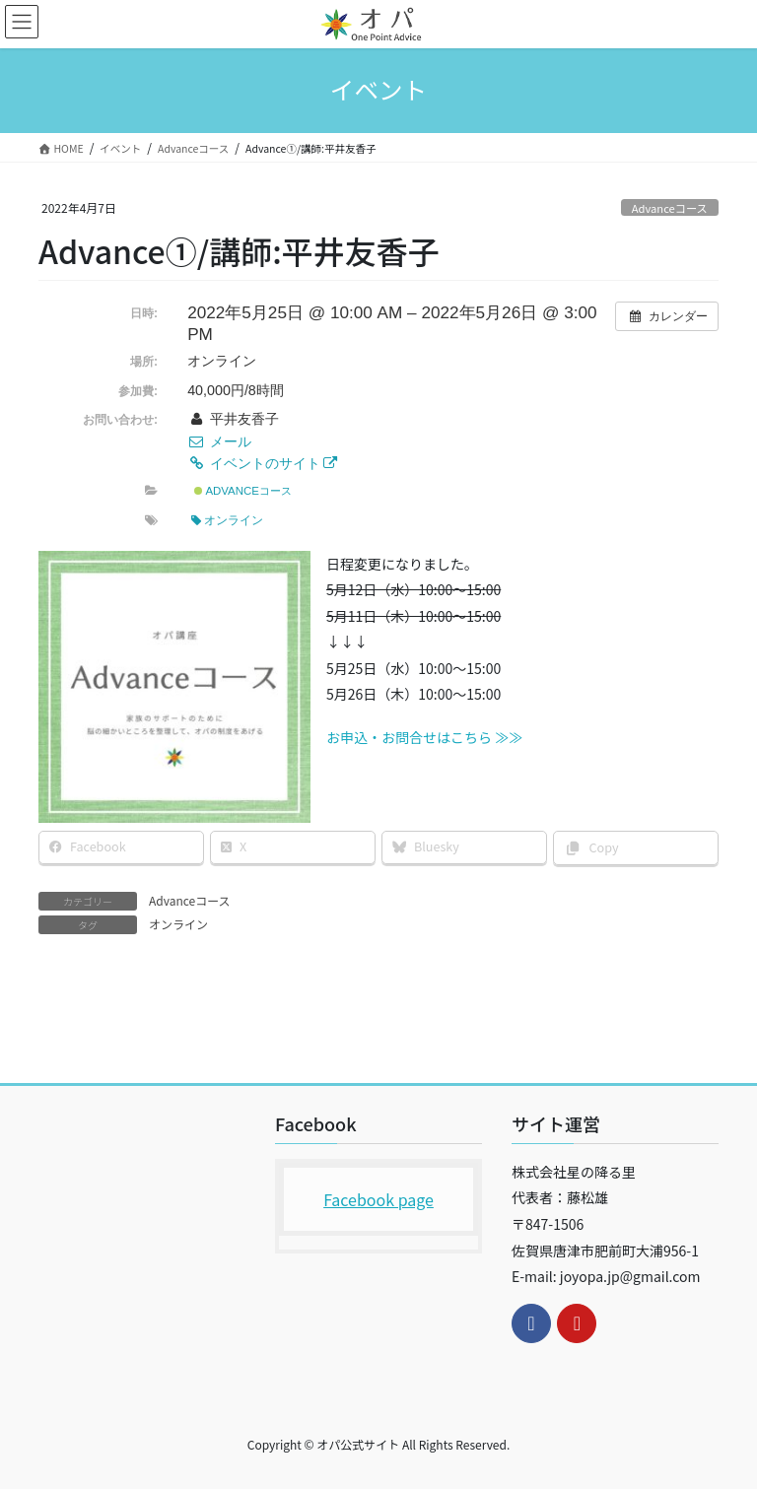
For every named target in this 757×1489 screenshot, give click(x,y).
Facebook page (378, 1199)
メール (218, 441)
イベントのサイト (262, 463)
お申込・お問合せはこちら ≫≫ (424, 737)
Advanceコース (670, 208)
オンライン (227, 520)
